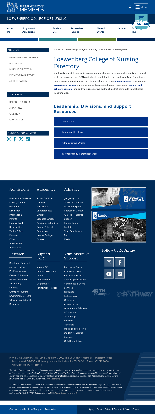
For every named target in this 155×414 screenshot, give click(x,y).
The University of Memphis (47, 361)
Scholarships (15, 227)
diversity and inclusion (65, 85)
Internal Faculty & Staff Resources (80, 153)
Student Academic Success (73, 334)
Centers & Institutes (19, 275)
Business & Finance (74, 275)
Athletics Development (44, 277)
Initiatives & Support (21, 75)
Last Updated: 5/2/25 (23, 361)
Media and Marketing (75, 328)
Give (127, 409)
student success (123, 81)
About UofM (15, 243)
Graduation (42, 231)
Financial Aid (16, 223)
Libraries (41, 202)
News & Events (101, 30)
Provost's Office (44, 198)
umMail (23, 409)
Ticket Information (73, 202)
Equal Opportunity (52, 379)
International (15, 214)
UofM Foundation (73, 341)
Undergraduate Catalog (44, 212)
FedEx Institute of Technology (18, 281)
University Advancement (71, 302)
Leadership (68, 121)
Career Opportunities (75, 279)
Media (67, 239)
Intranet (122, 28)
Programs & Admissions (28, 30)
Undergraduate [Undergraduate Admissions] (17, 202)
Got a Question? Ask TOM (30, 357)
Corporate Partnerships (70, 294)
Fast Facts (15, 63)
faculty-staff (121, 49)
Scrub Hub (135, 30)
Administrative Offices (73, 143)
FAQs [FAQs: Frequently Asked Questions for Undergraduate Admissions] (12, 239)
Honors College (45, 235)
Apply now (15, 108)
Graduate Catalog (46, 218)
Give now (15, 113)
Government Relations (75, 308)
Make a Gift (42, 267)
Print (11, 357)
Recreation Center (73, 210)
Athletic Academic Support (73, 216)
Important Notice (103, 357)
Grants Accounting (18, 291)
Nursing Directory (20, 69)
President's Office (73, 267)
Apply (92, 409)
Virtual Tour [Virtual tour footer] (15, 247)
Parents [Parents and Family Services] (13, 218)
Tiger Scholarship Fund (73, 233)
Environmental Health (20, 295)
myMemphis (36, 409)
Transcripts (42, 206)
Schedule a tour (19, 102)
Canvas (13, 409)
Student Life (57, 30)
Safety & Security (113, 409)
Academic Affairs (72, 271)
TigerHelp (69, 324)
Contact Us (16, 119)
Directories (50, 409)
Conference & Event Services (74, 285)
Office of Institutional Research (20, 302)
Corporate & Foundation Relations (48, 285)
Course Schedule (45, 227)
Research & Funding (77, 30)
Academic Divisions (72, 132)
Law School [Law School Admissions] (15, 210)
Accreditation (18, 81)
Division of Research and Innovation (19, 265)
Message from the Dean (23, 57)
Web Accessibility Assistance (27, 364)
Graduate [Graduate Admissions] (14, 206)
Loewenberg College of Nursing (37, 19)
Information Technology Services (70, 316)
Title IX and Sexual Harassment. (64, 393)
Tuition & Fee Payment (16, 233)
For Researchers (17, 271)
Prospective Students (20, 198)
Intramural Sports (72, 206)
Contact (136, 409)
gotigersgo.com (72, 198)
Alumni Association (46, 271)
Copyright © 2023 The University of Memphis (69, 357)
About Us (10, 30)
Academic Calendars (47, 223)
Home (57, 49)
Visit (99, 409)
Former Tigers (71, 223)
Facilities (68, 227)
